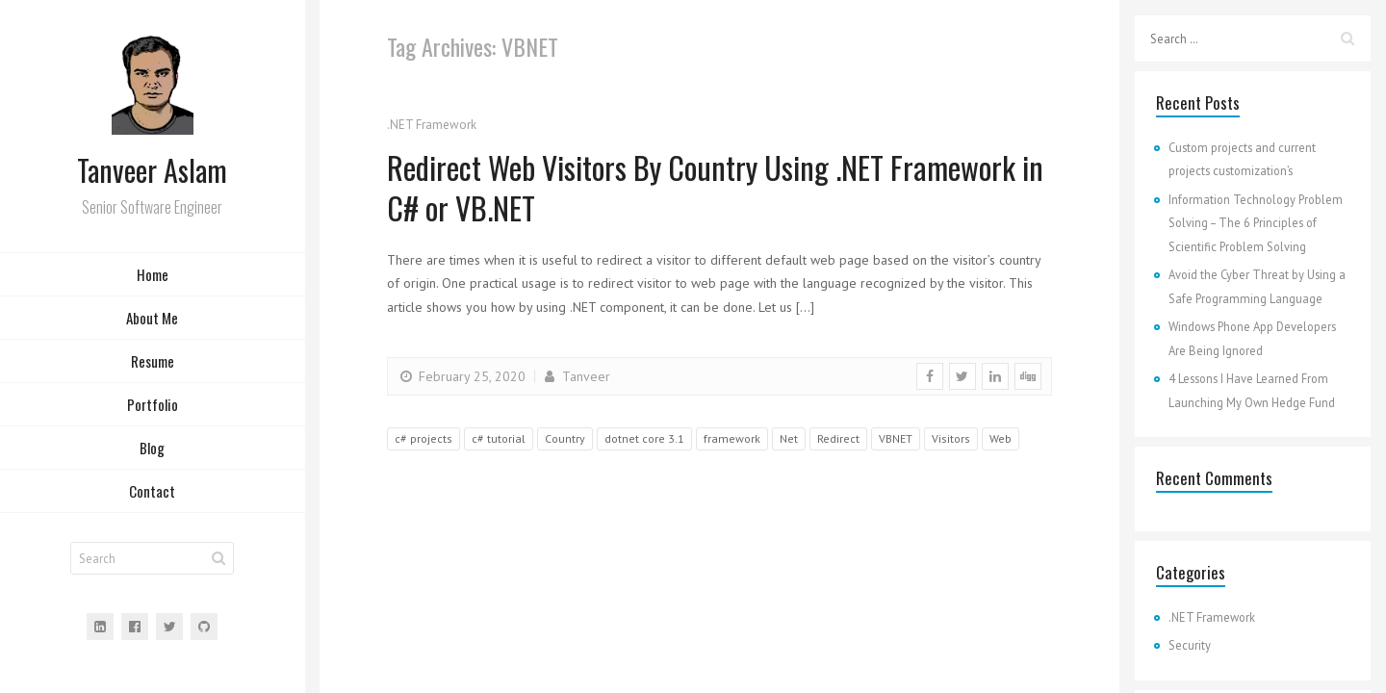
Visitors (951, 438)
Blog (152, 447)
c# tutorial (499, 438)
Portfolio (152, 404)
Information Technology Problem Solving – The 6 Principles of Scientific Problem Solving (1255, 223)
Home (152, 274)
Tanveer (575, 376)
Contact (152, 490)
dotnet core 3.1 (644, 438)
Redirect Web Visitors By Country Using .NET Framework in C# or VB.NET (715, 187)
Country (565, 438)
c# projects (423, 438)
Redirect (838, 438)
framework (732, 438)
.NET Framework (431, 124)
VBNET (895, 438)
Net (789, 438)
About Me (152, 317)
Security (1189, 645)
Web (1000, 438)
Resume (152, 361)
